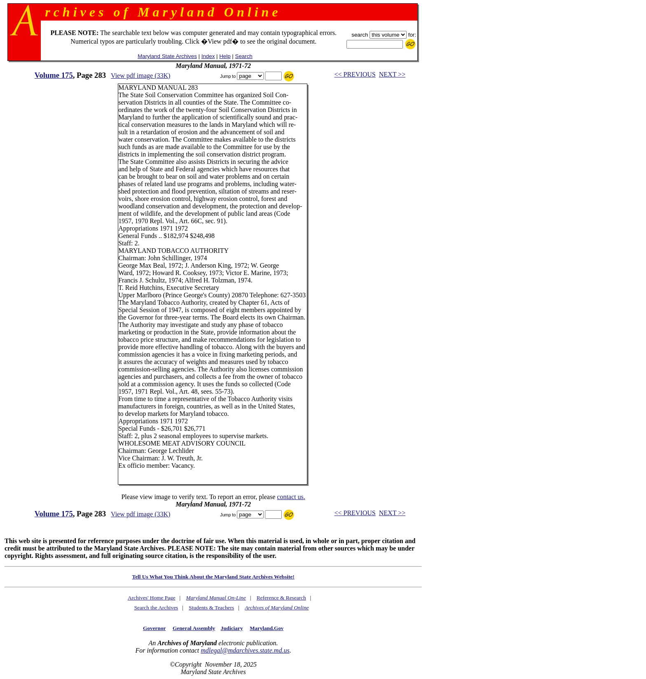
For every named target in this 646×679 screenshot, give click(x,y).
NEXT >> (392, 74)
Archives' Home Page (152, 598)
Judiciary (232, 628)
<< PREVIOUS (354, 74)
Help (224, 56)
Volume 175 (54, 75)
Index (208, 56)
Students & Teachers (211, 607)
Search (244, 56)
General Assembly (194, 628)
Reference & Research (281, 598)
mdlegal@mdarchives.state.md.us (245, 650)
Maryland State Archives (167, 56)
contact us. (291, 496)
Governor (154, 628)
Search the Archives (156, 607)
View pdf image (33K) (140, 75)
